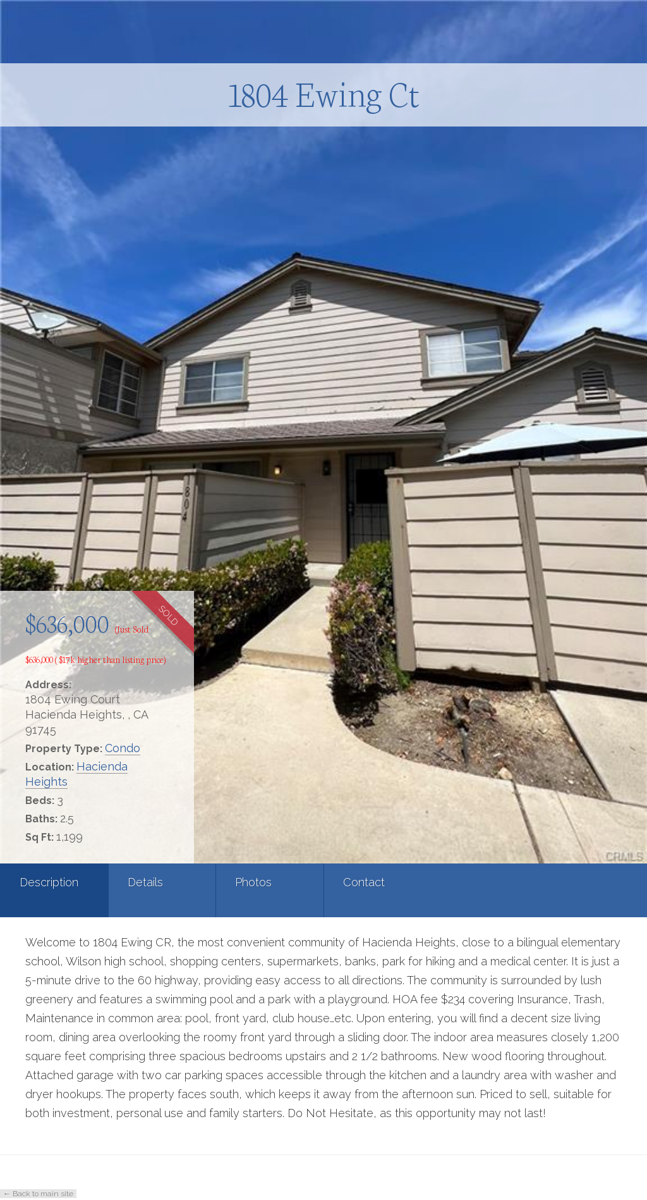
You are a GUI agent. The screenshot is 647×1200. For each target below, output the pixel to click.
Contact (364, 882)
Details (145, 882)
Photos (253, 882)
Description (49, 882)
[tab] (54, 890)
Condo (122, 748)
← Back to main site (38, 1193)
